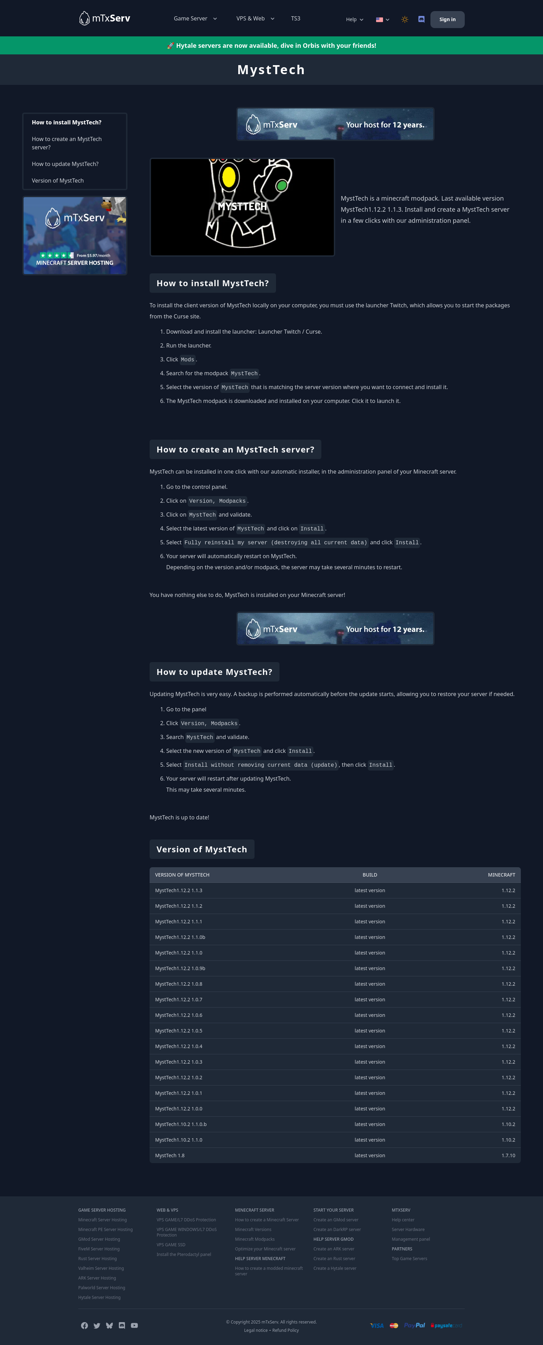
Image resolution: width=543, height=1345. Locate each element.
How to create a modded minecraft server (269, 1271)
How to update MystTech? (65, 164)
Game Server (196, 19)
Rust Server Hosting (97, 1259)
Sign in (447, 19)
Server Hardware (408, 1229)
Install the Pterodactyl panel (184, 1254)
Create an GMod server (335, 1220)
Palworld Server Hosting (101, 1288)
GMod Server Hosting (99, 1239)
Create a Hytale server (334, 1268)
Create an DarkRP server (337, 1229)
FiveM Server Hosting (99, 1249)
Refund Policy (286, 1330)
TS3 (296, 18)
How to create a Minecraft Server (267, 1220)
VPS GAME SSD (171, 1245)
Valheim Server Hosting (101, 1268)
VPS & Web (256, 19)
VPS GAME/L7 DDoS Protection (186, 1220)
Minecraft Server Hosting (102, 1220)
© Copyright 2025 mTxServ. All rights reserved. (271, 1322)
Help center (403, 1220)
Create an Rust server (334, 1259)
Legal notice (256, 1330)
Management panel (411, 1239)
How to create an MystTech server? (67, 143)
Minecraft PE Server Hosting (105, 1229)
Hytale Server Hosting (99, 1297)
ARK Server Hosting (97, 1278)
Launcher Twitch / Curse (289, 331)
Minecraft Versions (253, 1229)
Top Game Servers (409, 1259)
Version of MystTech (58, 180)
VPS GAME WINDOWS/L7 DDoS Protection (186, 1232)
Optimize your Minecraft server (265, 1249)
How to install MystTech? (66, 122)
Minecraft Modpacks (255, 1239)
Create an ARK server (333, 1249)
